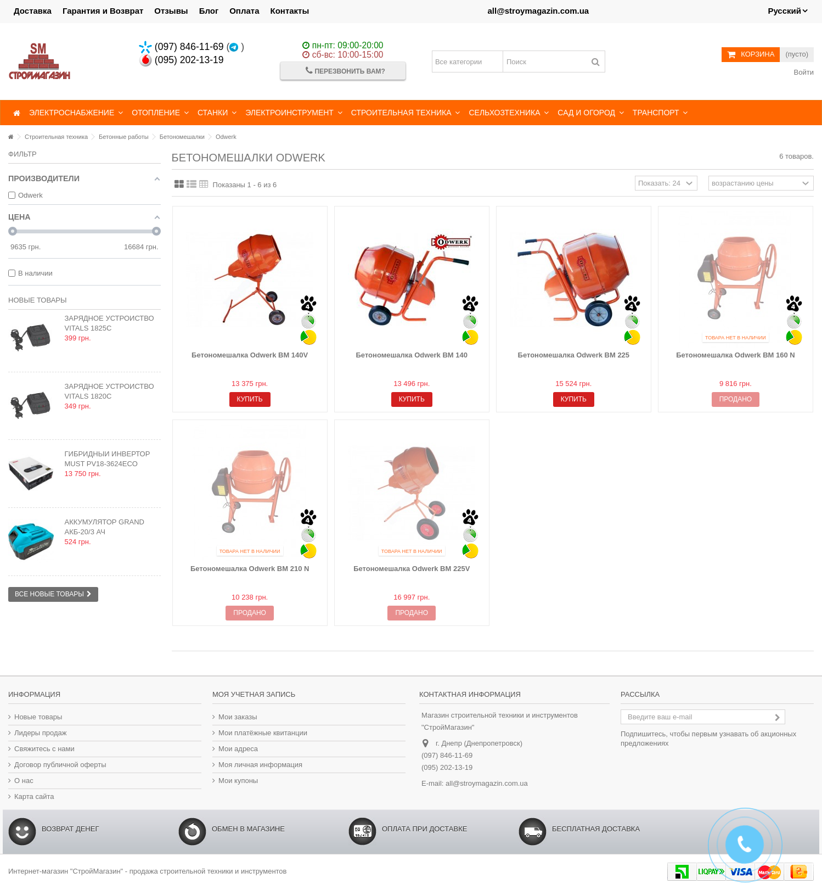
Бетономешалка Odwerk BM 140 (412, 355)
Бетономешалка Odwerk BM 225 (574, 355)
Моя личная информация (260, 765)
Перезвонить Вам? (345, 70)
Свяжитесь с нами (44, 749)
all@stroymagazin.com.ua (538, 10)
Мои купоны (238, 780)
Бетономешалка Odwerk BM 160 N (735, 355)
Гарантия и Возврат (103, 10)
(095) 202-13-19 (181, 59)
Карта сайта (34, 796)
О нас (23, 780)
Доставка (33, 10)
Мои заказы (237, 717)
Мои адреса (238, 749)
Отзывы (171, 10)
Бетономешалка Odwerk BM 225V (411, 568)
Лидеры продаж (40, 733)
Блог (209, 10)
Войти (803, 72)
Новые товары (37, 300)
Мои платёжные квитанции (262, 733)
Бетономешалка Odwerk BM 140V (250, 355)
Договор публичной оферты (60, 765)
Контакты (290, 10)
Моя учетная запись (253, 694)
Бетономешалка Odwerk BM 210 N (249, 568)
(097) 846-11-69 (181, 46)
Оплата (244, 10)
